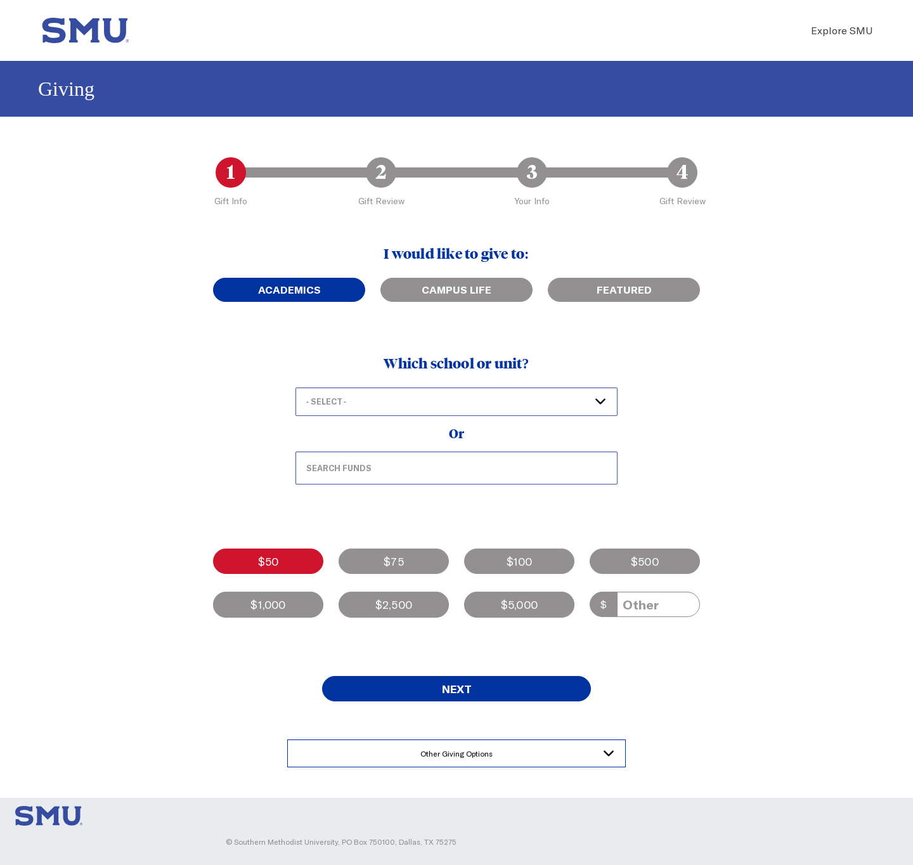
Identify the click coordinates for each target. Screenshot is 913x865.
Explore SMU (841, 30)
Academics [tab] (289, 289)
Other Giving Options (456, 753)
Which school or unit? (456, 363)
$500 (645, 561)
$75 (394, 561)
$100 (520, 561)
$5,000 (519, 604)
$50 (268, 561)
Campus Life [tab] (456, 289)
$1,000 (267, 604)
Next (457, 689)
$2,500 (393, 604)
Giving (66, 89)
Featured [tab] (624, 289)
